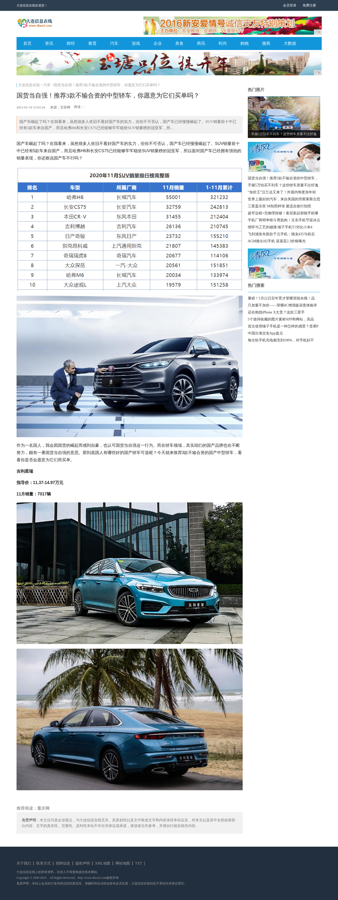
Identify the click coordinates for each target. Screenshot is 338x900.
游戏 (136, 43)
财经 (71, 43)
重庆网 (43, 808)
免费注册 (309, 5)
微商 (266, 43)
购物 (244, 43)
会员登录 (289, 5)
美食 (179, 43)
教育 (92, 43)
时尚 (223, 43)
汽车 (114, 43)
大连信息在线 (29, 85)
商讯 (201, 43)
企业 (157, 43)
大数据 (290, 43)
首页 (27, 43)
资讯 (49, 43)
